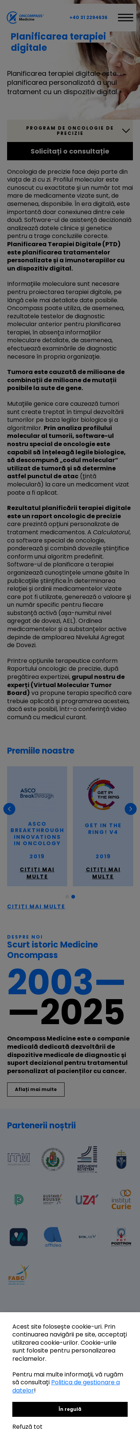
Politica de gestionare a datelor (66, 1386)
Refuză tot (27, 1426)
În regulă (70, 1409)
